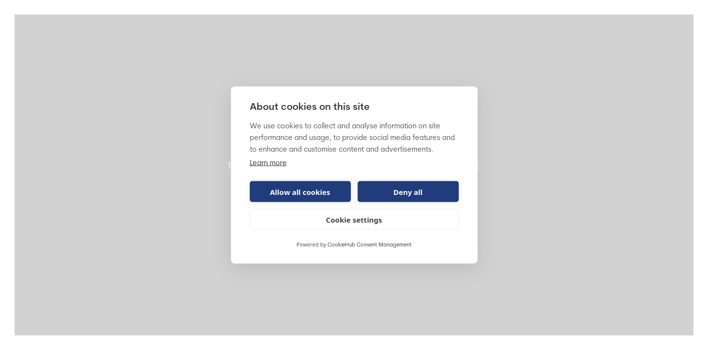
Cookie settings (354, 219)
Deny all (407, 191)
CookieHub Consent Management (370, 245)
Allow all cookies (300, 191)
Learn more (268, 163)
